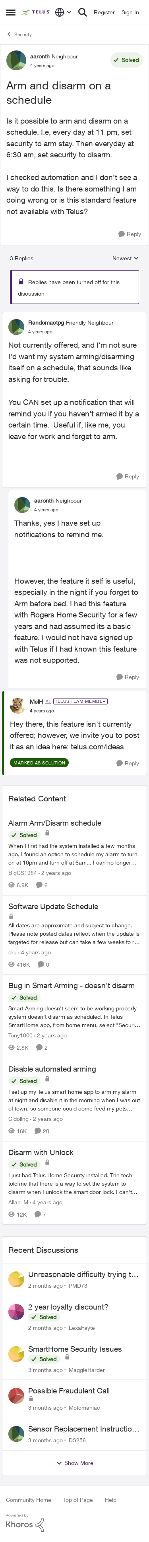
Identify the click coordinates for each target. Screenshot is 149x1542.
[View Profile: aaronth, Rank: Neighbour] (16, 60)
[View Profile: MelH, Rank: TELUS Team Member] (18, 706)
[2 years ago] (55, 873)
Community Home (28, 1499)
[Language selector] (63, 12)
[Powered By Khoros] (74, 1523)
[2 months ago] (45, 1285)
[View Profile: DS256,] (16, 1434)
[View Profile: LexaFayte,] (16, 1312)
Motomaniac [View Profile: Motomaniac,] (84, 1407)
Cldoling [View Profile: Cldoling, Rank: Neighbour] (18, 1118)
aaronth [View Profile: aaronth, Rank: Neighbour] (40, 56)
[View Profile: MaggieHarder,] (16, 1354)
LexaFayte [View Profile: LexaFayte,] (82, 1327)
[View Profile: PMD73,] (16, 1279)
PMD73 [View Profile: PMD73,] (78, 1285)
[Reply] (130, 234)
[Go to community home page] (36, 12)
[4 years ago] (34, 952)
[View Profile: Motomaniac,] (16, 1396)
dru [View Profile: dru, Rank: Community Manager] (12, 951)
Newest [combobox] (125, 258)
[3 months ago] (45, 1369)
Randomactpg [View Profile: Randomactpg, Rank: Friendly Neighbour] (46, 322)
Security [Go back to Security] (19, 34)
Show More (74, 1463)
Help (110, 1499)
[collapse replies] (74, 316)
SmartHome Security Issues (75, 1349)
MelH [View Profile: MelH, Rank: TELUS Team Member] (36, 701)
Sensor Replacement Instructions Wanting (84, 1429)
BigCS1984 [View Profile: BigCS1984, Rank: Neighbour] (22, 872)
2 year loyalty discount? (68, 1306)
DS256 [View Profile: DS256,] (77, 1440)
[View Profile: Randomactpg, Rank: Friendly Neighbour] (16, 327)
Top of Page (78, 1499)
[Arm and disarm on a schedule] (40, 331)
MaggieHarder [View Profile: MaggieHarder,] (87, 1369)
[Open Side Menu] (10, 12)
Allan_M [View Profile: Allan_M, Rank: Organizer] (18, 1201)
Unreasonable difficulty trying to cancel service (81, 1274)
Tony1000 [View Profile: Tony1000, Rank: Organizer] (20, 1035)
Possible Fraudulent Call (69, 1390)
